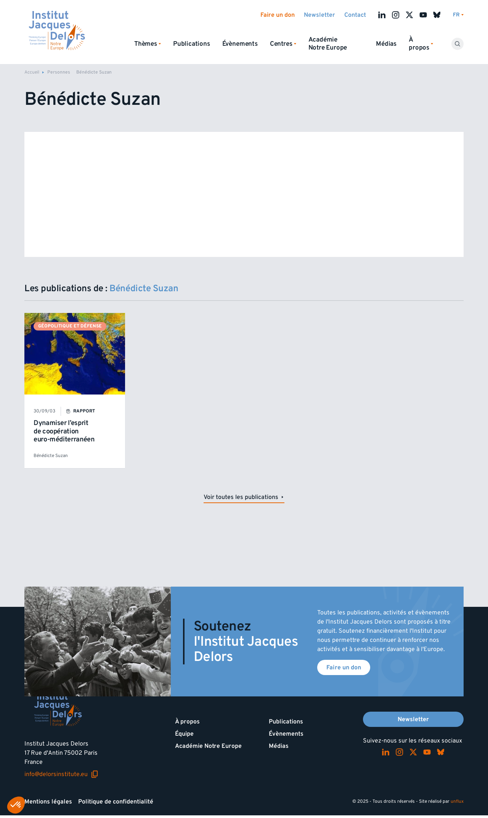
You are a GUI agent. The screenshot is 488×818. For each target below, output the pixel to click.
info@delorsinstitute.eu (61, 774)
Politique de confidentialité (115, 801)
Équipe (184, 734)
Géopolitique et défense (70, 326)
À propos (187, 721)
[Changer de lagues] (458, 15)
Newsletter (319, 15)
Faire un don (277, 15)
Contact (355, 15)
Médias (386, 44)
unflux (457, 801)
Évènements (240, 44)
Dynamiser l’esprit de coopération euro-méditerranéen (64, 431)
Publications (191, 44)
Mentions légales (48, 801)
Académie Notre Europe (327, 43)
